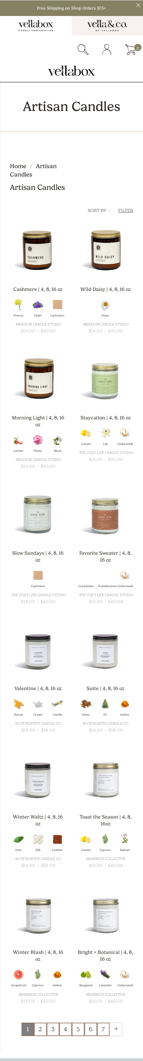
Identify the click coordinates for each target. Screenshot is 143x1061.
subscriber (36, 50)
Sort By (99, 210)
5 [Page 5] (78, 1029)
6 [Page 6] (90, 1029)
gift (59, 50)
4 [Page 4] (65, 1029)
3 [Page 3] (53, 1029)
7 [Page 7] (103, 1029)
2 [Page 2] (40, 1029)
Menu (12, 50)
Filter (125, 210)
